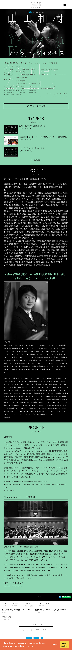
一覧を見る (36, 160)
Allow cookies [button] (64, 644)
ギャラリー (60, 611)
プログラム (45, 604)
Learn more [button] (30, 646)
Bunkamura (45, 630)
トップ (4, 604)
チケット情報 (29, 604)
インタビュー (42, 611)
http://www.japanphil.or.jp (13, 586)
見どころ (16, 604)
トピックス (7, 618)
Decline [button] (54, 645)
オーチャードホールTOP (30, 630)
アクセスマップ (36, 106)
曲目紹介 (16, 611)
